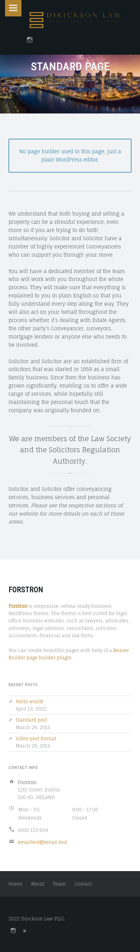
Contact (83, 884)
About (37, 884)
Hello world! (29, 701)
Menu (13, 8)
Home (15, 884)
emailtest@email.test (42, 842)
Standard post (31, 720)
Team (59, 884)
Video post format (36, 738)
